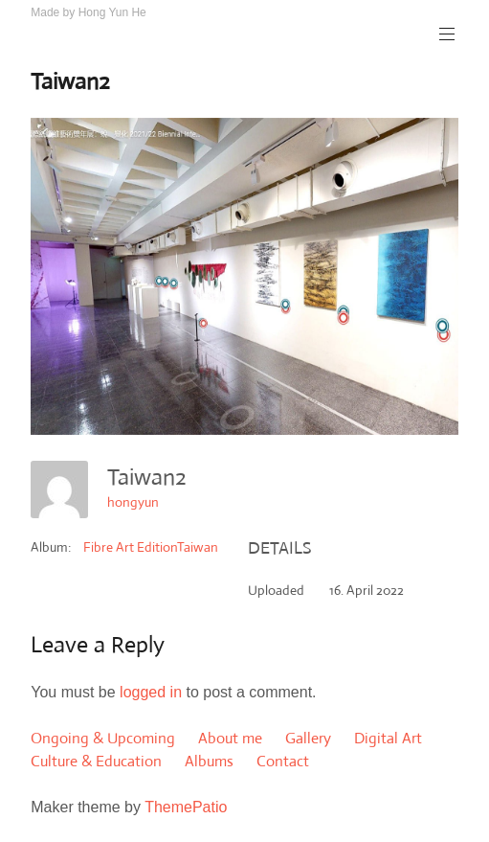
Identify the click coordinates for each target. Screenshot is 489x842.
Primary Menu (445, 34)
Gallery (308, 738)
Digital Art (388, 738)
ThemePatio (185, 807)
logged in (151, 692)
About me (230, 738)
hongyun (133, 502)
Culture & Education (96, 761)
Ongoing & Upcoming (103, 738)
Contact (282, 761)
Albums (209, 761)
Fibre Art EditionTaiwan (150, 547)
